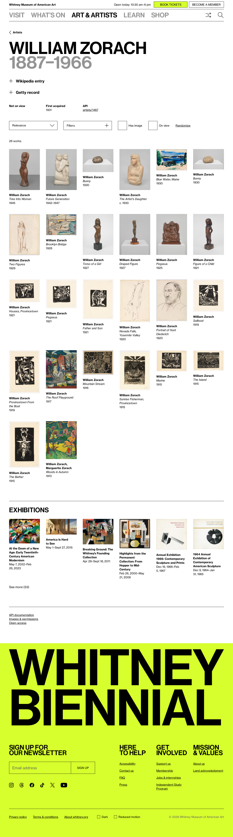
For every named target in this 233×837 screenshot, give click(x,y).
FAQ (122, 777)
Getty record (27, 92)
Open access (17, 623)
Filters (71, 125)
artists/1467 (90, 110)
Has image (130, 125)
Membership (164, 770)
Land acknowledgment (208, 770)
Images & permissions (23, 619)
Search (221, 15)
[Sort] (33, 125)
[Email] (40, 768)
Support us (163, 763)
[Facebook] (32, 785)
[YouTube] (64, 785)
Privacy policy (18, 817)
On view (159, 125)
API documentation (21, 615)
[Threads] (22, 785)
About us (199, 763)
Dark (102, 817)
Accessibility (127, 763)
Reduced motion (127, 817)
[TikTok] (42, 785)
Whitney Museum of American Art (32, 4)
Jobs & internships (168, 777)
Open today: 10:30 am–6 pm (132, 4)
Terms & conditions (45, 817)
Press (123, 784)
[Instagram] (11, 785)
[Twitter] (52, 785)
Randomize (183, 125)
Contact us (126, 770)
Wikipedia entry (30, 81)
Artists (17, 32)
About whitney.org (76, 817)
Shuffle (208, 15)
